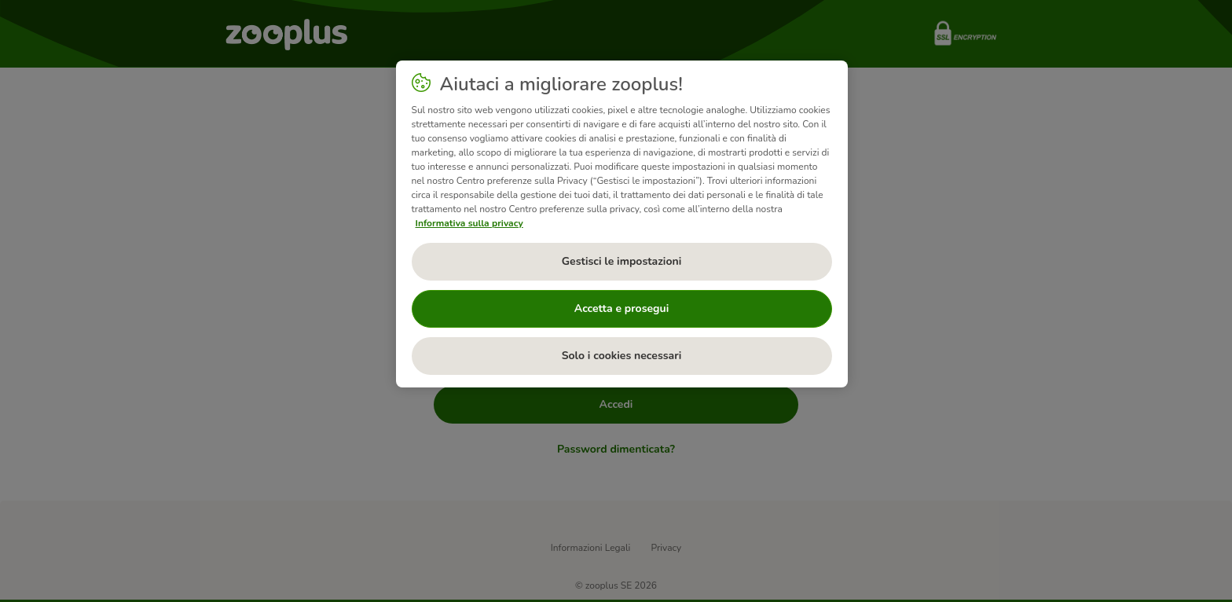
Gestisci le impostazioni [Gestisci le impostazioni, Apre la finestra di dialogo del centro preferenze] (622, 261)
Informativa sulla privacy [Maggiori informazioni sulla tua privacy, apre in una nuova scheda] (469, 223)
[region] (622, 224)
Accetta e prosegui (621, 308)
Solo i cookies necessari (622, 355)
